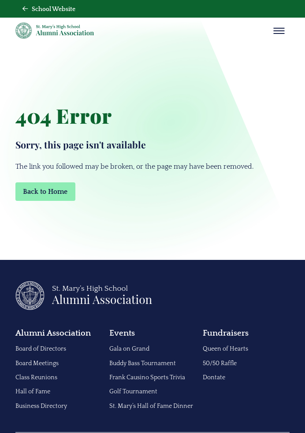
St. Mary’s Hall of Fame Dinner (151, 406)
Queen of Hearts (225, 348)
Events (122, 333)
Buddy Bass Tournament (142, 363)
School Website (48, 9)
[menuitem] (58, 369)
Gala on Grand (129, 348)
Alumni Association (53, 333)
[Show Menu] (279, 30)
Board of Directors (40, 348)
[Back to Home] (83, 308)
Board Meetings (37, 363)
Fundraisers (226, 333)
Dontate (214, 377)
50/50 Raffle (220, 363)
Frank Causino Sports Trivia (147, 377)
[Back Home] (54, 31)
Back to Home (45, 192)
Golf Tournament (133, 391)
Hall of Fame (32, 391)
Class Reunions (36, 377)
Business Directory (41, 406)
